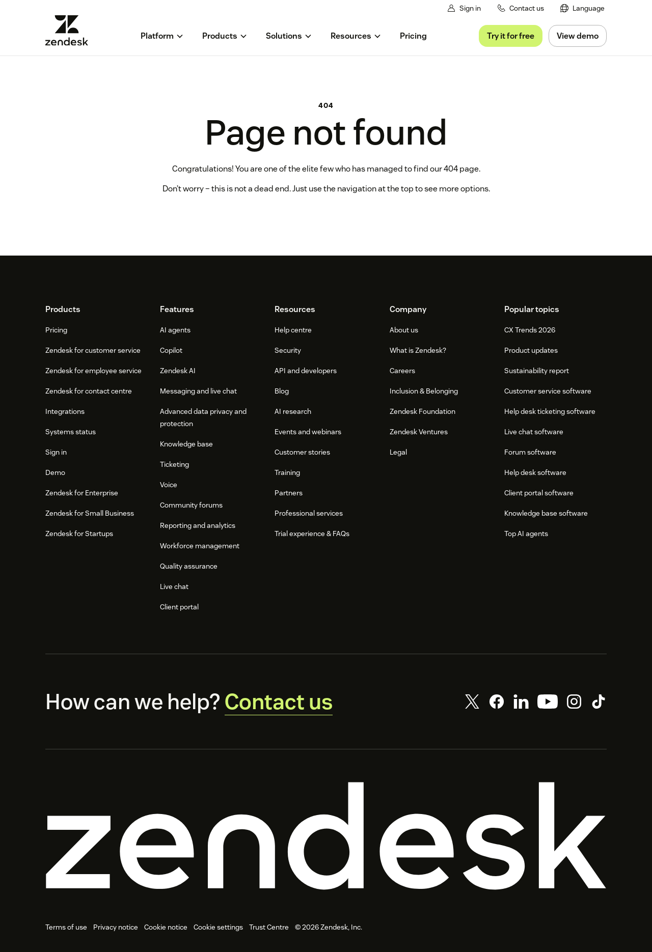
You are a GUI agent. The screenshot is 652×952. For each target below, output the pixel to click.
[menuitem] (582, 8)
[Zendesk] (326, 836)
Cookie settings (218, 927)
